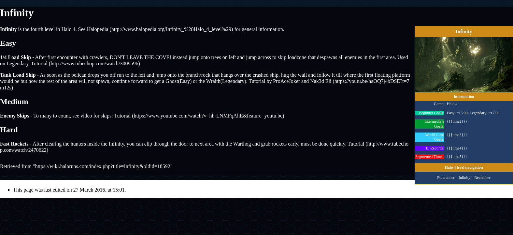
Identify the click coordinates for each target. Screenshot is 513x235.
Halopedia (97, 29)
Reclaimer (482, 178)
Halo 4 (68, 29)
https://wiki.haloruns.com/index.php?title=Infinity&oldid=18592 (102, 166)
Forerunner (445, 178)
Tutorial (39, 63)
